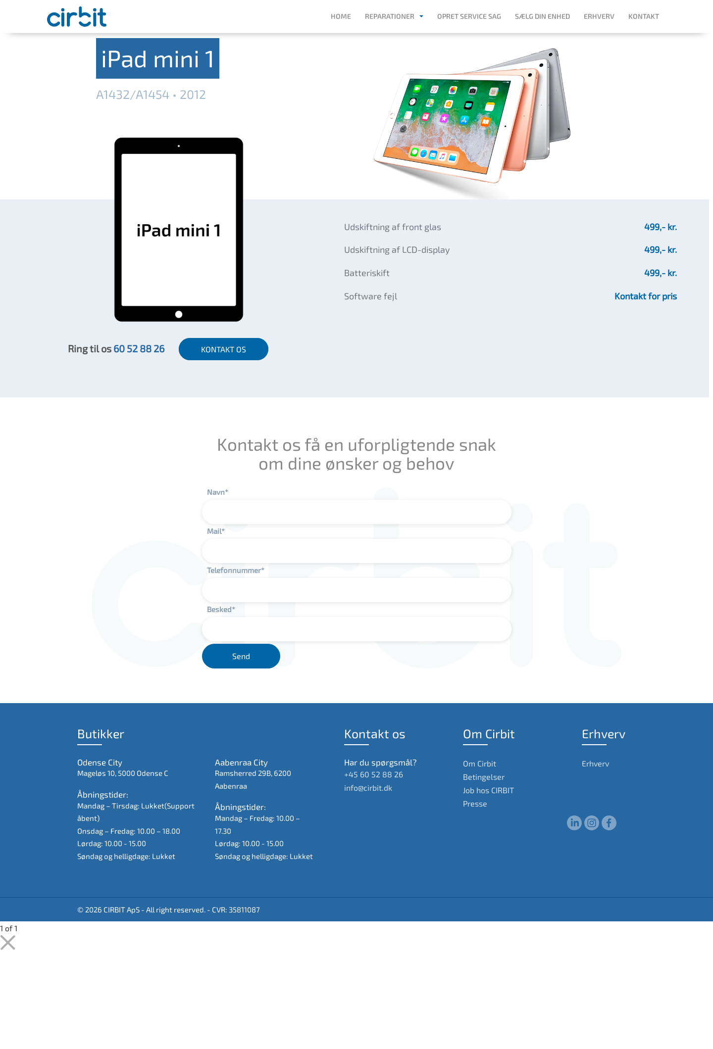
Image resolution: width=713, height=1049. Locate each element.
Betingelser (484, 776)
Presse (475, 803)
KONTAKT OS (223, 349)
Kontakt (643, 16)
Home (341, 16)
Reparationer (389, 16)
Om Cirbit (479, 763)
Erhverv (599, 16)
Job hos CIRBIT (488, 790)
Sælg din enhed (542, 16)
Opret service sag (469, 16)
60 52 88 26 (138, 348)
